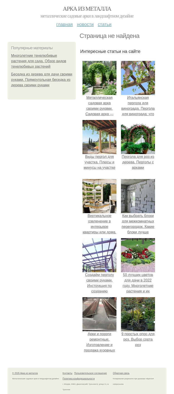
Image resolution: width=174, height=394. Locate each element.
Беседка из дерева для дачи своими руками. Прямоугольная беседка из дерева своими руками (41, 79)
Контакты (67, 373)
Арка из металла (87, 8)
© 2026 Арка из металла (25, 373)
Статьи (104, 24)
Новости (85, 24)
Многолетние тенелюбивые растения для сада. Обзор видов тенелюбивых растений (38, 61)
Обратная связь (121, 373)
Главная (64, 24)
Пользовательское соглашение (90, 373)
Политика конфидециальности (79, 378)
